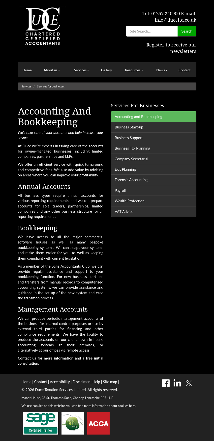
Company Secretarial (131, 159)
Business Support (129, 137)
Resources (134, 70)
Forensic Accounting (131, 179)
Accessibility (60, 381)
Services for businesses (51, 86)
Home (26, 70)
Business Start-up (129, 127)
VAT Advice (124, 211)
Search (186, 31)
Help (96, 381)
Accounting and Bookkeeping (138, 116)
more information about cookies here (109, 406)
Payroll (120, 190)
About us (52, 70)
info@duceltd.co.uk (175, 20)
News (161, 70)
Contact (185, 70)
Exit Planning (125, 169)
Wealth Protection (130, 201)
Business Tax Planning (132, 148)
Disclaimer (81, 381)
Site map (110, 381)
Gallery (106, 70)
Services (81, 70)
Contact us (27, 358)
